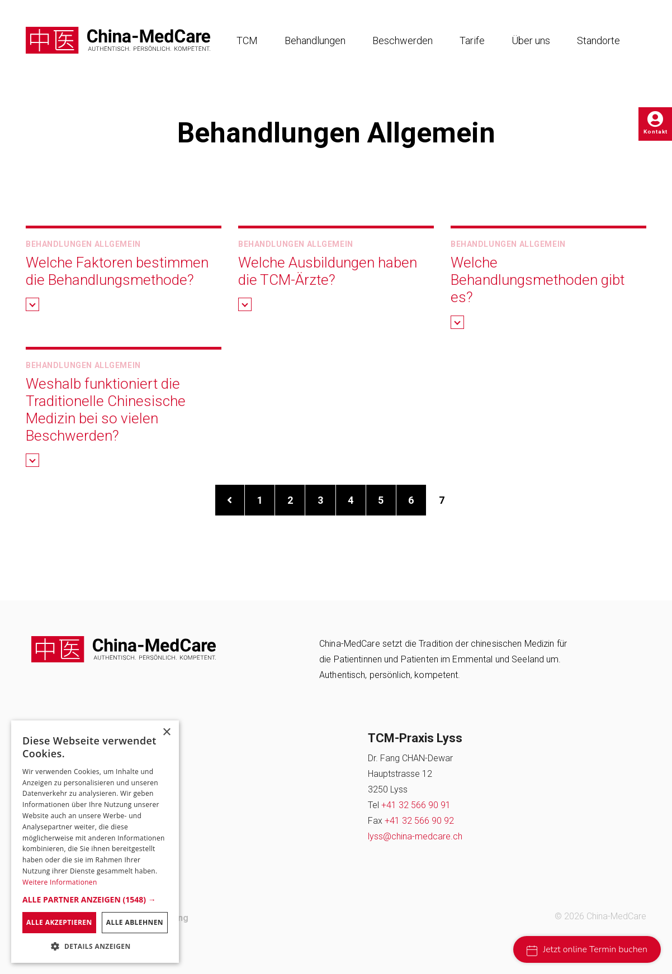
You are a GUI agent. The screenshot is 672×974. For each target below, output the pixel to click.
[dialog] (95, 841)
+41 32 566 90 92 (419, 820)
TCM (247, 40)
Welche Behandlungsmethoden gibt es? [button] (537, 279)
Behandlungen (315, 40)
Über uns (531, 40)
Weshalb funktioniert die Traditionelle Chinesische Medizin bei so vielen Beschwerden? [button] (106, 410)
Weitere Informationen (59, 882)
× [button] (166, 732)
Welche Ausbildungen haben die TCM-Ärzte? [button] (327, 271)
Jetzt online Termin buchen (587, 949)
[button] (32, 304)
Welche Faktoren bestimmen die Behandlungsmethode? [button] (117, 271)
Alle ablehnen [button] (134, 922)
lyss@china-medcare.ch (415, 836)
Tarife (472, 40)
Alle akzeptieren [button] (59, 922)
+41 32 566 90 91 (416, 805)
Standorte (598, 40)
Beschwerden (402, 40)
